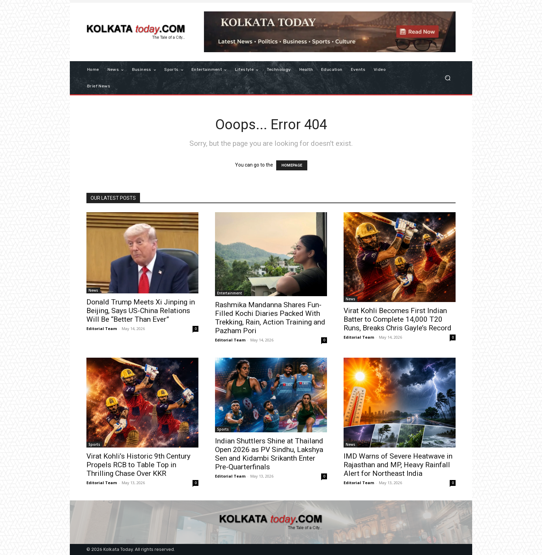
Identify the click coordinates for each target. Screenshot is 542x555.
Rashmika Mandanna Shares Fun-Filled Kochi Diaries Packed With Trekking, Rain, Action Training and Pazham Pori (270, 318)
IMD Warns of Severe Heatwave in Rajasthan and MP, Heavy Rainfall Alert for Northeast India (398, 465)
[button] (447, 78)
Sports (94, 444)
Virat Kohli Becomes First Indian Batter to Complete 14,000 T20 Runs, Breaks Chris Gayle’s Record (397, 319)
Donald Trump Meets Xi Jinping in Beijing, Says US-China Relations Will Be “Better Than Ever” (140, 310)
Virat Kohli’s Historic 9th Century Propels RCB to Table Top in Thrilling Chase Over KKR (138, 465)
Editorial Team (101, 328)
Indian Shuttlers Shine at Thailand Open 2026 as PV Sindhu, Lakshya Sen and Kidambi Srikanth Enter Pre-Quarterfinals (269, 454)
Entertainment (229, 293)
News (93, 290)
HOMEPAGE (291, 165)
